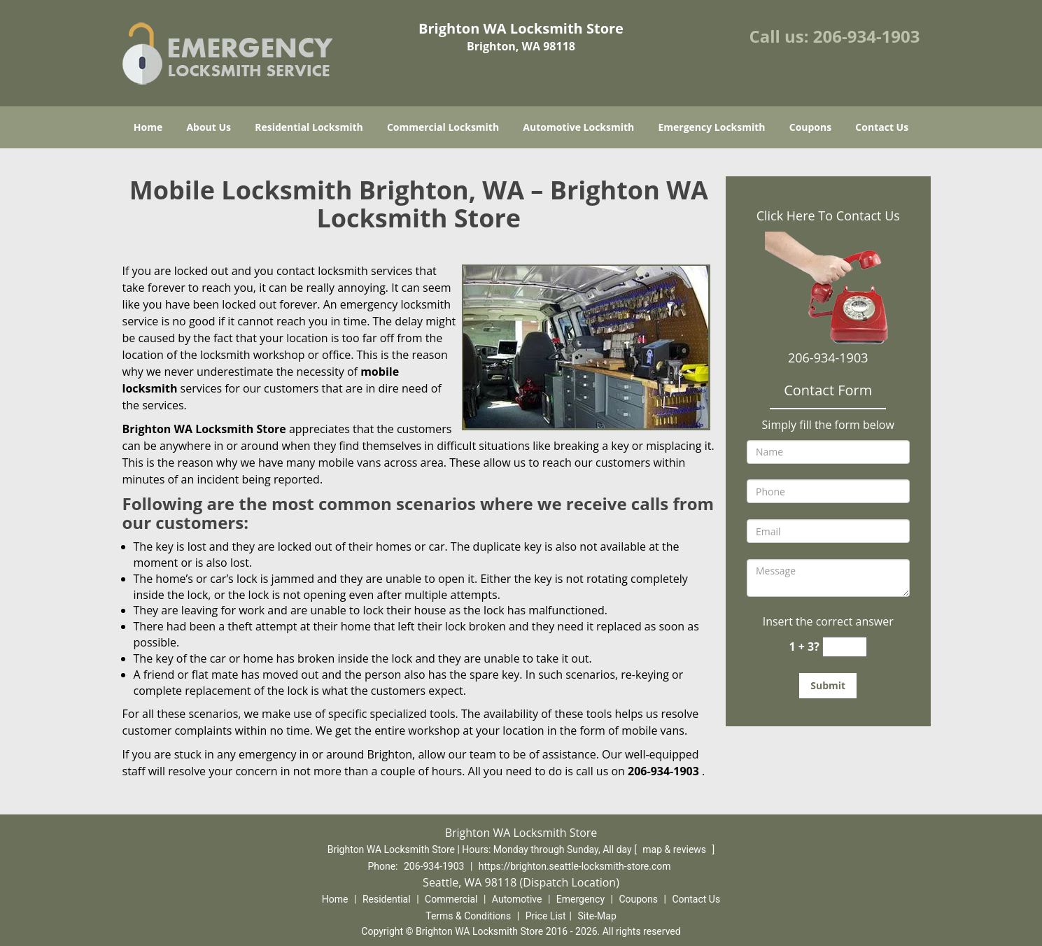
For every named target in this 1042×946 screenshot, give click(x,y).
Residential (386, 899)
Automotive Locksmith (578, 127)
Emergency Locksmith (711, 127)
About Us (208, 127)
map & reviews (675, 849)
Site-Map (597, 916)
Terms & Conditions (468, 916)
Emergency (580, 899)
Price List (546, 916)
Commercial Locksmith (443, 127)
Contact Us (881, 127)
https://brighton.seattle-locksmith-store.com (575, 866)
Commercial (451, 899)
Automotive (517, 899)
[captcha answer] (844, 647)
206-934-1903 (866, 36)
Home (148, 127)
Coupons (810, 127)
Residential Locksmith (309, 127)
